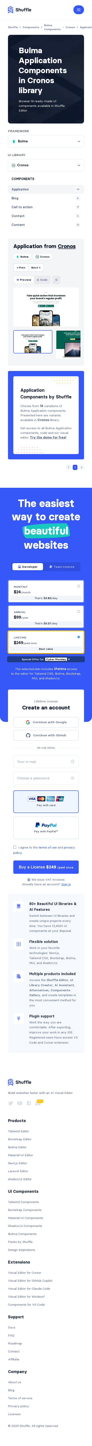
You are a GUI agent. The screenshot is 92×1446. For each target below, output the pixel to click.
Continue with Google (46, 722)
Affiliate (13, 1359)
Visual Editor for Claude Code (29, 1289)
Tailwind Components (23, 1202)
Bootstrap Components (24, 1210)
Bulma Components (22, 1234)
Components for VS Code (26, 1305)
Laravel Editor (18, 1171)
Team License (61, 567)
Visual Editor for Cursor (24, 1273)
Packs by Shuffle (20, 1242)
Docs (11, 1327)
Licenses (14, 1414)
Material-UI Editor (20, 1155)
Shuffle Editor (57, 980)
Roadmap (15, 1343)
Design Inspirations (21, 1250)
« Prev (21, 267)
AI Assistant (64, 985)
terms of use (48, 847)
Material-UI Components (25, 1218)
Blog (11, 1390)
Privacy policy (18, 1406)
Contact (14, 1351)
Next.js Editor (17, 1163)
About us (14, 1382)
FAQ (11, 1335)
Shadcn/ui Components (25, 1226)
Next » (36, 267)
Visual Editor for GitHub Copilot (30, 1281)
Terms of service (20, 1398)
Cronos (67, 246)
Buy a (46, 867)
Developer (28, 567)
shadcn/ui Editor (20, 1179)
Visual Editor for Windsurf (26, 1297)
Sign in (66, 884)
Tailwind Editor (18, 1131)
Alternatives (39, 990)
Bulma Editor (17, 1147)
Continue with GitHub (46, 735)
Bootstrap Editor (19, 1139)
